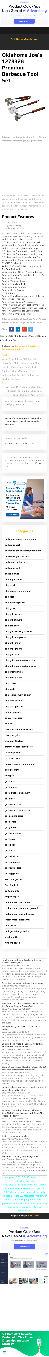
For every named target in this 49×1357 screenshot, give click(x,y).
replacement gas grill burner (20, 914)
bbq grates (11, 608)
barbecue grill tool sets (27, 346)
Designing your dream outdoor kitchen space (23, 983)
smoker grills (11, 937)
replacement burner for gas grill (21, 908)
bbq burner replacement (18, 591)
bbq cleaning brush (15, 602)
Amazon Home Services (13, 290)
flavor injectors (12, 752)
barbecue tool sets (11, 349)
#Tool (13, 340)
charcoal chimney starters (19, 729)
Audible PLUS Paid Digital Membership (20, 248)
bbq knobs (10, 683)
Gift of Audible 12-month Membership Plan (22, 242)
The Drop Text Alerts (11, 269)
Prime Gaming (9, 292)
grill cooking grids (14, 816)
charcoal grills (12, 735)
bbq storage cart (14, 706)
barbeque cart (12, 568)
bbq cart (9, 596)
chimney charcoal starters (19, 746)
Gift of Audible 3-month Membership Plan (22, 251)
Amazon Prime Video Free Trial (16, 313)
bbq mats (10, 689)
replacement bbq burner (18, 902)
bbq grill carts (12, 625)
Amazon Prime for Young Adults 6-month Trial (23, 275)
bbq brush (10, 585)
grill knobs (10, 844)
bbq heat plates (13, 677)
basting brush (12, 573)
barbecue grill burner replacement (23, 550)
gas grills (9, 775)
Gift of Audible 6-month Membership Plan (22, 254)
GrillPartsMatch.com (24, 39)
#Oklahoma (40, 336)
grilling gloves (12, 873)
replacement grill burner (17, 919)
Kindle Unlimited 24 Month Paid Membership (23, 245)
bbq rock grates (13, 700)
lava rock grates (13, 879)
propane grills (12, 896)
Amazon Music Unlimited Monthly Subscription (24, 307)
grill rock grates (13, 868)
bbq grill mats (12, 654)
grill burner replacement (17, 793)
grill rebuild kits (13, 856)
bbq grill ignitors (13, 648)
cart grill (9, 723)
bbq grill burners (13, 620)
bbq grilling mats (14, 671)
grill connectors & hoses (17, 810)
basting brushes (13, 579)
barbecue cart (12, 545)
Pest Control (11, 885)
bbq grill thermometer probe (20, 660)
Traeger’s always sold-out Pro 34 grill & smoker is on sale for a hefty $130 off (24, 1088)
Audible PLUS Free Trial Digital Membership (22, 266)
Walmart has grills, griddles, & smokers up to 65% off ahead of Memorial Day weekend (24, 1068)
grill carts (10, 798)
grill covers (10, 821)
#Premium (5, 340)
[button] (24, 49)
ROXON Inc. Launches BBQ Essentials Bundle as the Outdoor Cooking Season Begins (23, 1004)
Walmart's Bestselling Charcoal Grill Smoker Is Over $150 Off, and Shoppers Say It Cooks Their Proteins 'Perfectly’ (23, 1113)
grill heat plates (13, 833)
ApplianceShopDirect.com (21, 443)
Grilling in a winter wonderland (15, 1136)
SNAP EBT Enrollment (11, 263)
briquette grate (13, 712)
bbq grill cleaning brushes (18, 631)
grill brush (10, 781)
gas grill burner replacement (20, 764)
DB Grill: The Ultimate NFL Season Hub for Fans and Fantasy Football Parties (23, 1045)
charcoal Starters (14, 741)
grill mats (10, 850)
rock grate (10, 925)
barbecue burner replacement (21, 539)
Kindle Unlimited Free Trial (14, 287)
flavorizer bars (12, 758)
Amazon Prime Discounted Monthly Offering (23, 296)
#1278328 (11, 336)
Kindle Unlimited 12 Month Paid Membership (22, 260)
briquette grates (13, 718)
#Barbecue (22, 336)
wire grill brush (12, 942)
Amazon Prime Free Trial (13, 284)
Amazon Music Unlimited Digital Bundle (20, 310)
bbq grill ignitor (13, 643)
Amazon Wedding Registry (14, 281)
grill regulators (12, 862)
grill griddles (11, 827)
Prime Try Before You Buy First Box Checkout (23, 304)
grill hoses (10, 839)
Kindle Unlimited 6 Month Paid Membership (22, 272)
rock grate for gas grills (17, 931)
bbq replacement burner (18, 695)
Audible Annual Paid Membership (17, 239)
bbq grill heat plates (15, 637)
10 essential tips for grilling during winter (20, 1156)
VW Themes (34, 1216)
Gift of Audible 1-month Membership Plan (21, 257)
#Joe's (31, 336)
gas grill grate (12, 769)
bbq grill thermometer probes (20, 666)
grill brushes (11, 787)
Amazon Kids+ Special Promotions (18, 302)
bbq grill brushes (13, 614)
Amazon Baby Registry (13, 278)
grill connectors (13, 804)
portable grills (12, 891)
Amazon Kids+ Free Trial (13, 298)
